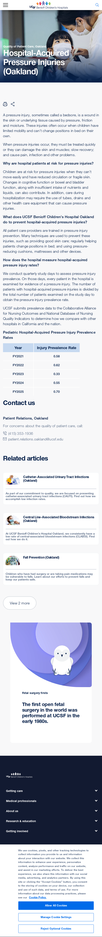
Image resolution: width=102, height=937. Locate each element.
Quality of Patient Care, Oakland (24, 46)
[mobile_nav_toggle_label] (5, 5)
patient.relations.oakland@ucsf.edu (35, 439)
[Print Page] (5, 104)
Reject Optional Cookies (56, 930)
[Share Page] (12, 104)
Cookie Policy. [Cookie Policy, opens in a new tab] (37, 899)
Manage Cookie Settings (56, 919)
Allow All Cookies (56, 907)
